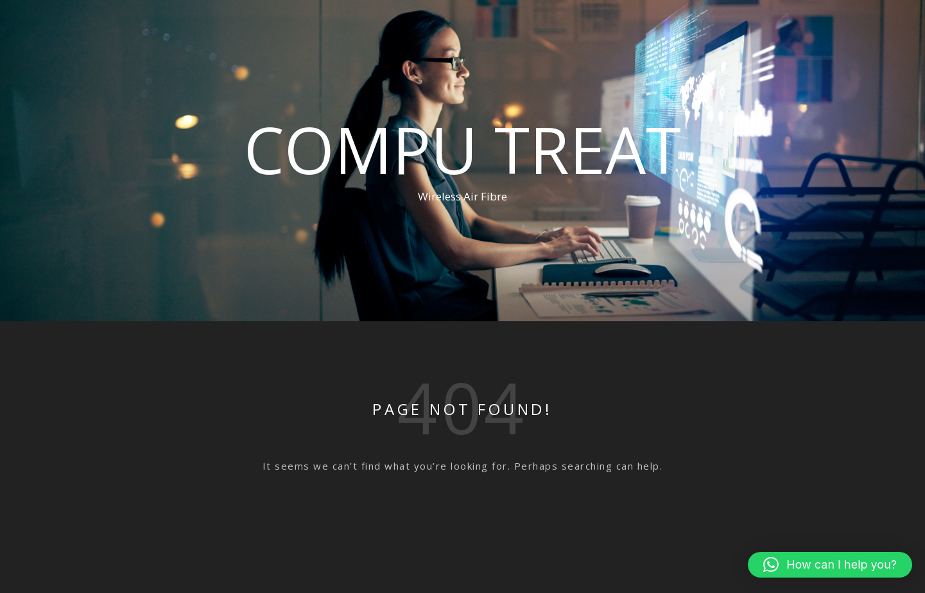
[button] (830, 565)
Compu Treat (462, 149)
